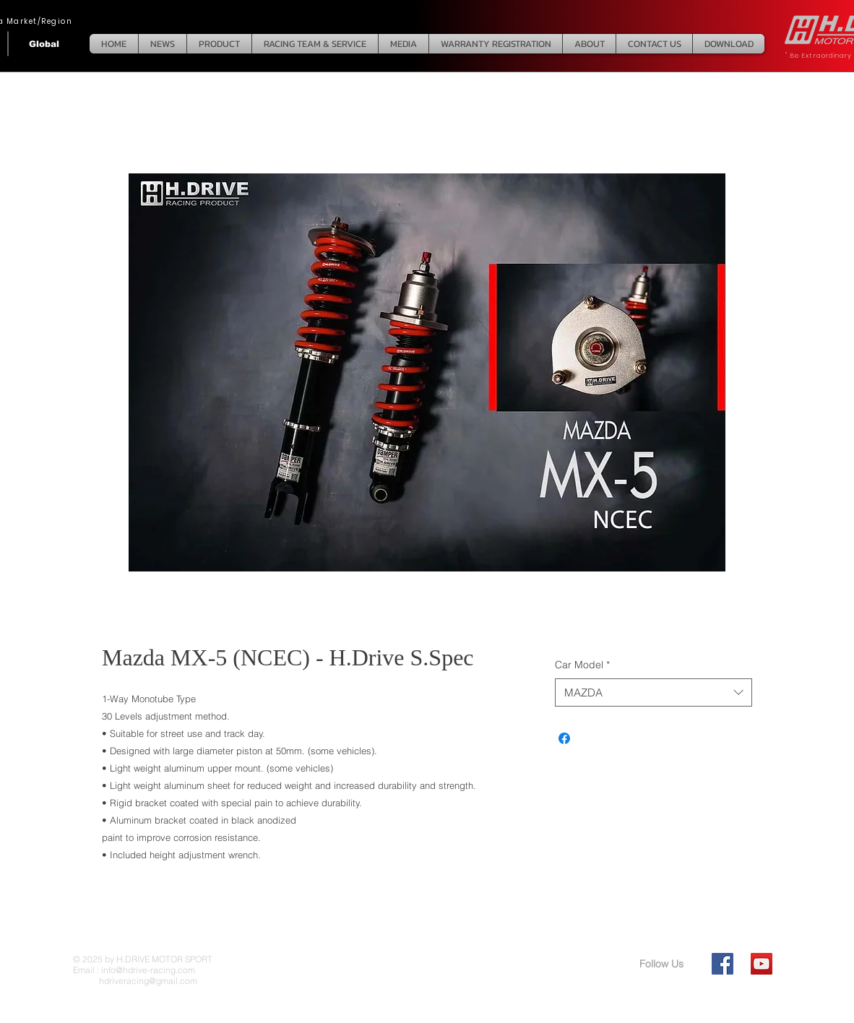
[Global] (44, 43)
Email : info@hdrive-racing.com (134, 969)
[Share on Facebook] (564, 738)
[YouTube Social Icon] (761, 964)
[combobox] (653, 692)
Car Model (582, 664)
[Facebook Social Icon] (722, 964)
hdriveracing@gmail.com (135, 980)
